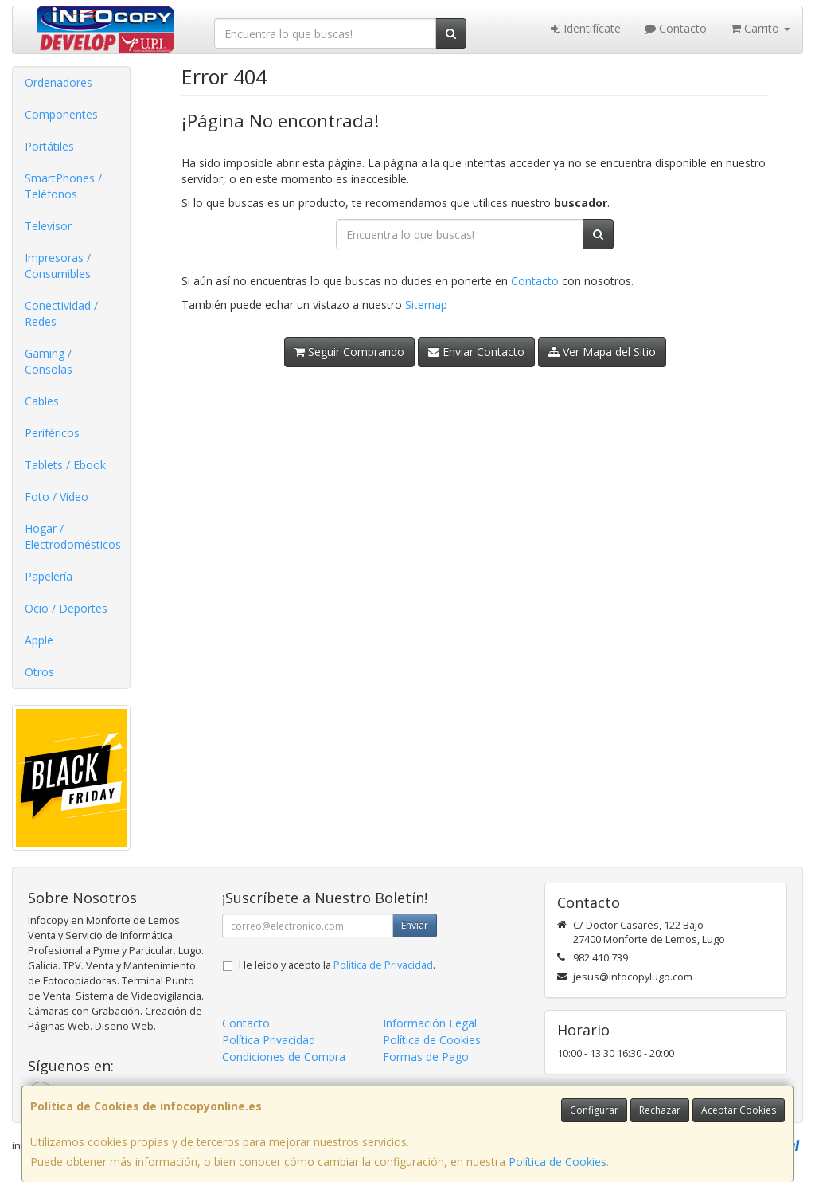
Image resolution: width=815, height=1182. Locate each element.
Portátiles (49, 146)
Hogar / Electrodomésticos (73, 536)
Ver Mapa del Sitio (602, 351)
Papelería (48, 576)
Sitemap (426, 304)
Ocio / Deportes (66, 608)
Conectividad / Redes (61, 313)
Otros (39, 671)
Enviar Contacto (476, 351)
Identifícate (586, 28)
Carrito (760, 28)
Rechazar (659, 1110)
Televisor (48, 225)
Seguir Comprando (349, 351)
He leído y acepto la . (337, 965)
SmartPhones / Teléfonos (63, 186)
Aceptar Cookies (738, 1110)
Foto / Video (56, 496)
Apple (39, 640)
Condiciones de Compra (283, 1056)
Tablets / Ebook (65, 464)
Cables (42, 401)
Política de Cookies (557, 1161)
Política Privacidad (268, 1039)
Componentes (61, 114)
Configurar (594, 1110)
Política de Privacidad (383, 965)
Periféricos (52, 432)
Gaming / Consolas (48, 361)
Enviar (414, 925)
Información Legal (430, 1023)
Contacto (676, 28)
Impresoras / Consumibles (58, 265)
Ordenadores (58, 82)
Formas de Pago (426, 1056)
